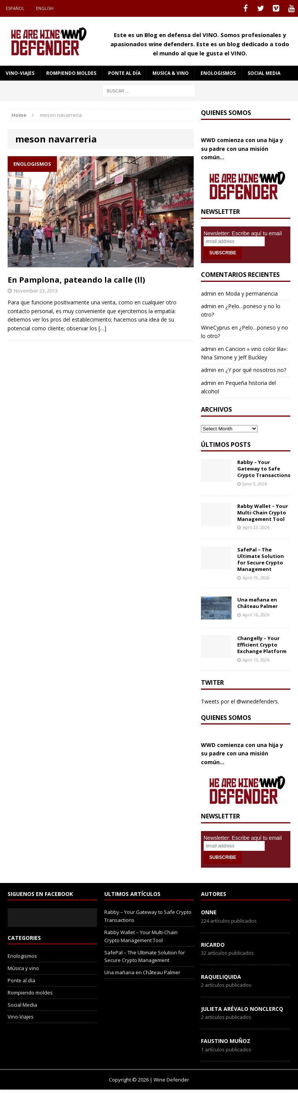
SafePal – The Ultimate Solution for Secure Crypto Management (260, 559)
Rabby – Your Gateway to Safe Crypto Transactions (263, 469)
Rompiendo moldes (71, 73)
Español (15, 8)
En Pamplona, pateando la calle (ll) (76, 280)
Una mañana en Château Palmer (257, 603)
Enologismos (218, 73)
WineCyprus (215, 327)
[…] (102, 328)
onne (209, 912)
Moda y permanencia (251, 293)
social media (264, 73)
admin (208, 293)
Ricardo (213, 944)
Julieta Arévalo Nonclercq (242, 1008)
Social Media (22, 1004)
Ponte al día (124, 73)
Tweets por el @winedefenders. (240, 701)
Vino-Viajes (20, 73)
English (44, 8)
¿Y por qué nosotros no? (255, 369)
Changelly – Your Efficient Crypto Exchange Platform (262, 645)
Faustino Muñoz (225, 1040)
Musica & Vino (170, 73)
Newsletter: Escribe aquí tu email (243, 233)
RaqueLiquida (221, 976)
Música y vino (23, 968)
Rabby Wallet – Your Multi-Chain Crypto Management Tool (262, 512)
